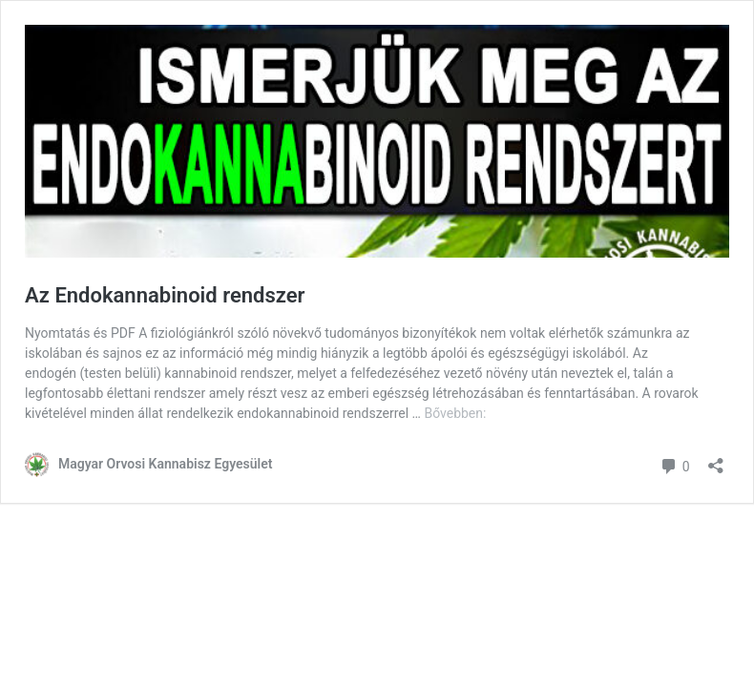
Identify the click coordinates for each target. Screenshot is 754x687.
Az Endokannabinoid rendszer (164, 295)
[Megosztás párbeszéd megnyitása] (715, 459)
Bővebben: (455, 413)
